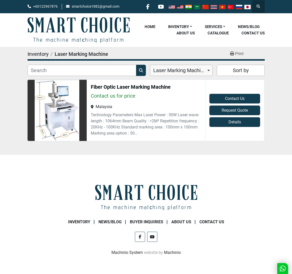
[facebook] (148, 6)
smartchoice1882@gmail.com (95, 6)
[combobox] (181, 70)
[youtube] (161, 6)
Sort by (241, 70)
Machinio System (127, 252)
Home (150, 26)
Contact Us (253, 33)
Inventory (178, 26)
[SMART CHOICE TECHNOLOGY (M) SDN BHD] (146, 197)
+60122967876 (45, 6)
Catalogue (218, 33)
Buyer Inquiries (146, 221)
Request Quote (235, 110)
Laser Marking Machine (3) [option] (181, 70)
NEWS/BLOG (249, 26)
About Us (185, 33)
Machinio (172, 252)
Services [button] (213, 26)
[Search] (82, 70)
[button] (180, 27)
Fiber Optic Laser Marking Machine (131, 87)
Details (234, 122)
